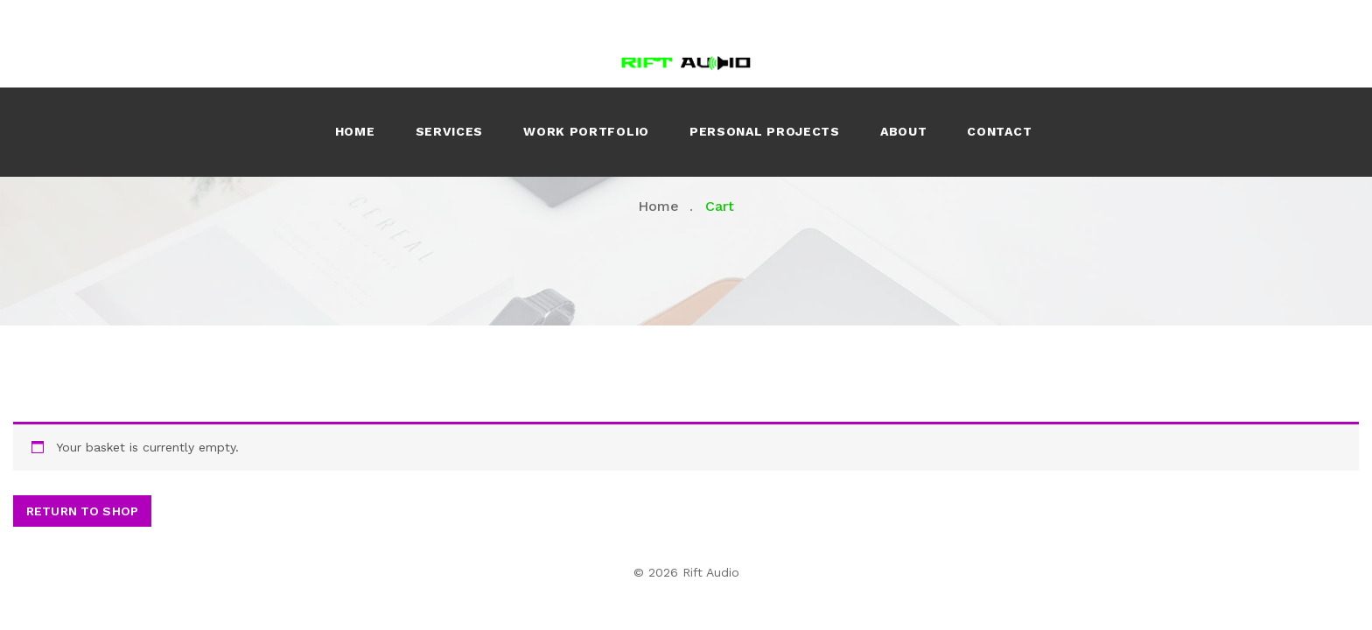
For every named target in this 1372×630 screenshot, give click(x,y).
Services (450, 131)
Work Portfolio (586, 131)
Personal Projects (765, 131)
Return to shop (82, 511)
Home (355, 131)
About (904, 131)
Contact (999, 131)
